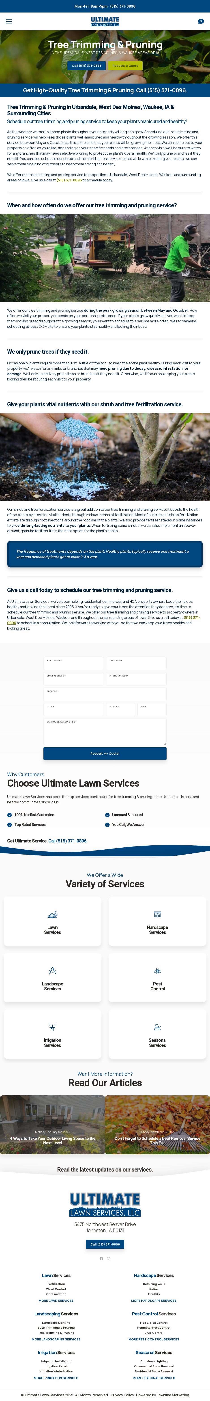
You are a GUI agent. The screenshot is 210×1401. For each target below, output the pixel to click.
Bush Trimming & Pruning (56, 1327)
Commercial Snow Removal (154, 1366)
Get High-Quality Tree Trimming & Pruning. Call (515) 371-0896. (105, 90)
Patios (154, 1289)
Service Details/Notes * (62, 721)
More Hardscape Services (154, 1300)
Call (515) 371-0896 (86, 66)
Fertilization (56, 1284)
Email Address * (56, 675)
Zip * (143, 706)
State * (114, 706)
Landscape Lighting (56, 1323)
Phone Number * (118, 675)
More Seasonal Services (154, 1378)
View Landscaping (52, 977)
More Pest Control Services (154, 1339)
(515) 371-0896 (105, 6)
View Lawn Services (52, 921)
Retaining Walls (154, 1284)
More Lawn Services (56, 1300)
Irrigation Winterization (56, 1371)
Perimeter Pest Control (154, 1327)
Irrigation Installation (56, 1361)
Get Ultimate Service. (47, 841)
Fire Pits (154, 1294)
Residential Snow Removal (154, 1371)
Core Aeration (56, 1294)
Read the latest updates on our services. (105, 1170)
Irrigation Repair (56, 1366)
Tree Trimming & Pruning (56, 1333)
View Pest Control (157, 977)
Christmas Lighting (154, 1361)
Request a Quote (125, 66)
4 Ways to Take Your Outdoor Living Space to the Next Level (52, 1124)
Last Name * (116, 660)
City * (50, 706)
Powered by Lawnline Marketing (162, 1395)
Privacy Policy (122, 1395)
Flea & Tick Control (154, 1323)
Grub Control (153, 1333)
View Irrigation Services (52, 1034)
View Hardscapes (157, 921)
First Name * (54, 660)
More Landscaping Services (56, 1339)
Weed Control (56, 1289)
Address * (53, 691)
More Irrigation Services (56, 1378)
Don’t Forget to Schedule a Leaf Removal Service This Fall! (157, 1124)
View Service (157, 1034)
